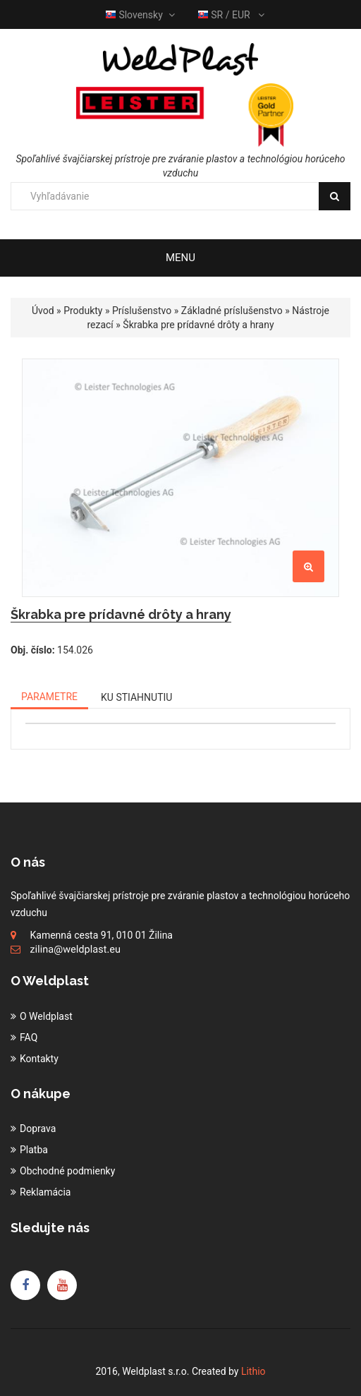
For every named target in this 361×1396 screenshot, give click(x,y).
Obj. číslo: (33, 650)
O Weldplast (46, 1016)
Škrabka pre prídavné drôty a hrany (198, 324)
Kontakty (39, 1058)
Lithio (253, 1371)
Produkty (82, 310)
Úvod (43, 310)
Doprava (38, 1128)
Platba (34, 1149)
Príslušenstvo (141, 310)
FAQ (28, 1037)
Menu (180, 257)
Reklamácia (45, 1192)
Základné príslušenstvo (232, 310)
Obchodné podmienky (67, 1171)
